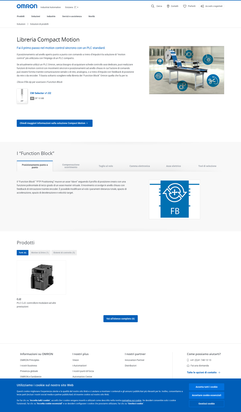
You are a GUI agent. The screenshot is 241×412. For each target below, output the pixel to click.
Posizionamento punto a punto (35, 166)
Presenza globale (29, 371)
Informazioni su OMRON (36, 354)
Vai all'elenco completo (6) (120, 319)
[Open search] (157, 6)
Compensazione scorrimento (70, 166)
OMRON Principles (29, 360)
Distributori (130, 365)
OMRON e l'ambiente (30, 376)
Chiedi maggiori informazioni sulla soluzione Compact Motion (55, 123)
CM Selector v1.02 (40, 93)
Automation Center (82, 376)
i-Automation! (79, 365)
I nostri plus (80, 354)
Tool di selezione (207, 166)
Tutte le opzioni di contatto (203, 372)
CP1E (72, 299)
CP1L (178, 299)
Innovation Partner (134, 360)
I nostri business (28, 365)
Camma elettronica (140, 166)
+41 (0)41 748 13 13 (199, 360)
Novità (92, 16)
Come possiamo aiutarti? (204, 354)
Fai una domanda (198, 365)
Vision (75, 360)
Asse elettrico (173, 166)
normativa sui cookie (131, 400)
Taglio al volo (106, 166)
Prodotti (20, 16)
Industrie (51, 16)
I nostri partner (135, 354)
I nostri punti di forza (83, 371)
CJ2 (19, 299)
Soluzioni (35, 16)
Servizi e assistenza (72, 16)
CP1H (125, 299)
